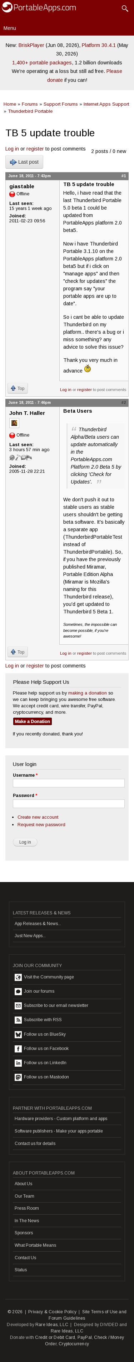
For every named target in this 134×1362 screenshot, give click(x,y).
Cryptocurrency (74, 1343)
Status (21, 1269)
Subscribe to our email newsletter (51, 1005)
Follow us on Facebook (42, 1048)
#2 (123, 402)
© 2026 (15, 1311)
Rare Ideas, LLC (51, 1324)
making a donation (87, 693)
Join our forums (34, 991)
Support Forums (61, 104)
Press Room (27, 1208)
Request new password (41, 824)
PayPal (85, 1337)
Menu (10, 28)
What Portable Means (35, 1245)
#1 (123, 176)
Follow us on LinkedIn (40, 1063)
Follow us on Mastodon (42, 1077)
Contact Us (25, 1257)
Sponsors (24, 1232)
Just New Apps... (30, 935)
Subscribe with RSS (38, 1020)
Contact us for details (35, 1143)
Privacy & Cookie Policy (52, 1311)
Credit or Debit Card (55, 1337)
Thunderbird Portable (30, 111)
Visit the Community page (44, 977)
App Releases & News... (38, 923)
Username (25, 775)
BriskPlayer (31, 45)
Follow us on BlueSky (40, 1034)
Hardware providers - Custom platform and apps (61, 1118)
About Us (23, 1183)
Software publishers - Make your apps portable (59, 1131)
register (35, 149)
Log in (12, 149)
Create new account (38, 817)
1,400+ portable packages (42, 62)
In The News (27, 1220)
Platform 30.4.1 (99, 45)
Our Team (24, 1196)
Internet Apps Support (106, 104)
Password (25, 795)
